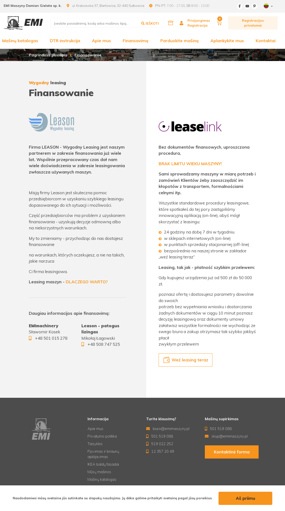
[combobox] (267, 6)
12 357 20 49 (160, 451)
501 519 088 (159, 436)
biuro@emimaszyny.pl (168, 428)
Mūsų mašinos (99, 472)
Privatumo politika (102, 436)
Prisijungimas (198, 20)
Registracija (197, 25)
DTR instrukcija (65, 40)
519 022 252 (159, 443)
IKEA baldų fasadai (103, 464)
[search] (107, 23)
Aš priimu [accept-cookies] (245, 498)
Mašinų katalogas (20, 40)
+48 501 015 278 (51, 338)
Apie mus (101, 40)
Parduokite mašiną (179, 40)
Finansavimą (135, 40)
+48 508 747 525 (104, 344)
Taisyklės (95, 443)
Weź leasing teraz (185, 360)
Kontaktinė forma (232, 451)
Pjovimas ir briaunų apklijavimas (103, 454)
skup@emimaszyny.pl (226, 436)
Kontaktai (265, 40)
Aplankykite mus (227, 40)
